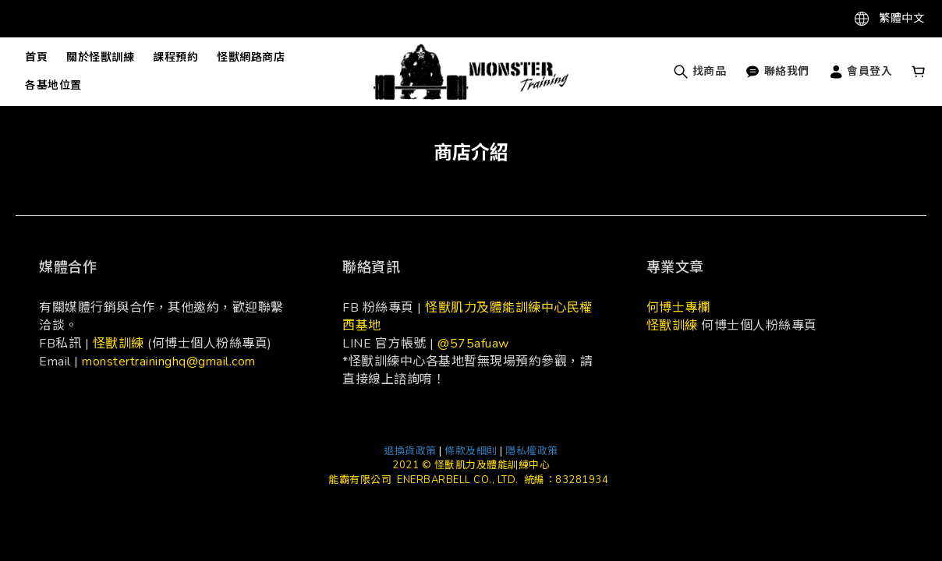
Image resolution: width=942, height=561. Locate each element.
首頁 (36, 57)
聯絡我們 (777, 71)
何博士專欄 (678, 307)
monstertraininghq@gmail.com (169, 361)
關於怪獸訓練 (100, 57)
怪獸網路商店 (251, 57)
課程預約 (175, 57)
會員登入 (860, 71)
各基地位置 (53, 85)
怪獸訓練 (118, 343)
